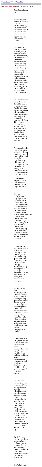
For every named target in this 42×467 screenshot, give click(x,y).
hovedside (20, 2)
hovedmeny (6, 2)
